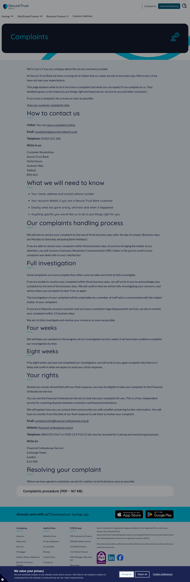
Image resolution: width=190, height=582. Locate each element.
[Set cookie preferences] (4, 578)
